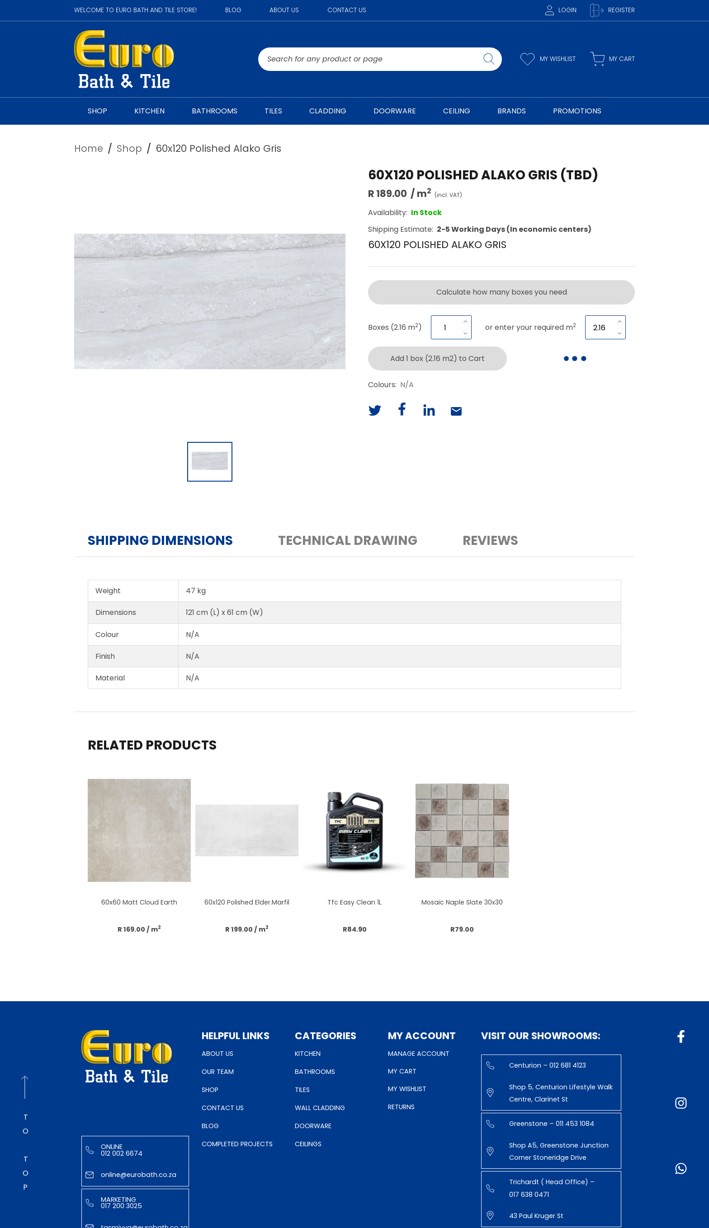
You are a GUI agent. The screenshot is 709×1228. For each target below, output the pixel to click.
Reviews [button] (490, 540)
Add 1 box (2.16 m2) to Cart (437, 358)
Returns (401, 1106)
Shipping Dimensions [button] (160, 540)
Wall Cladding (320, 1107)
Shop (210, 1089)
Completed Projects (237, 1143)
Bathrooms (315, 1071)
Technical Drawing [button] (347, 540)
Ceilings (308, 1143)
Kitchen (308, 1053)
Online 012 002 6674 (113, 1150)
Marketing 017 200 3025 (113, 1202)
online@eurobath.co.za (130, 1174)
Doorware (313, 1125)
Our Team (218, 1071)
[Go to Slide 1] (209, 462)
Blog (233, 10)
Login (561, 10)
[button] (209, 301)
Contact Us (346, 10)
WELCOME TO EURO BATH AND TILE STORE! (135, 10)
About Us (284, 10)
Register (612, 10)
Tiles (302, 1089)
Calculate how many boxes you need (501, 292)
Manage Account (418, 1053)
